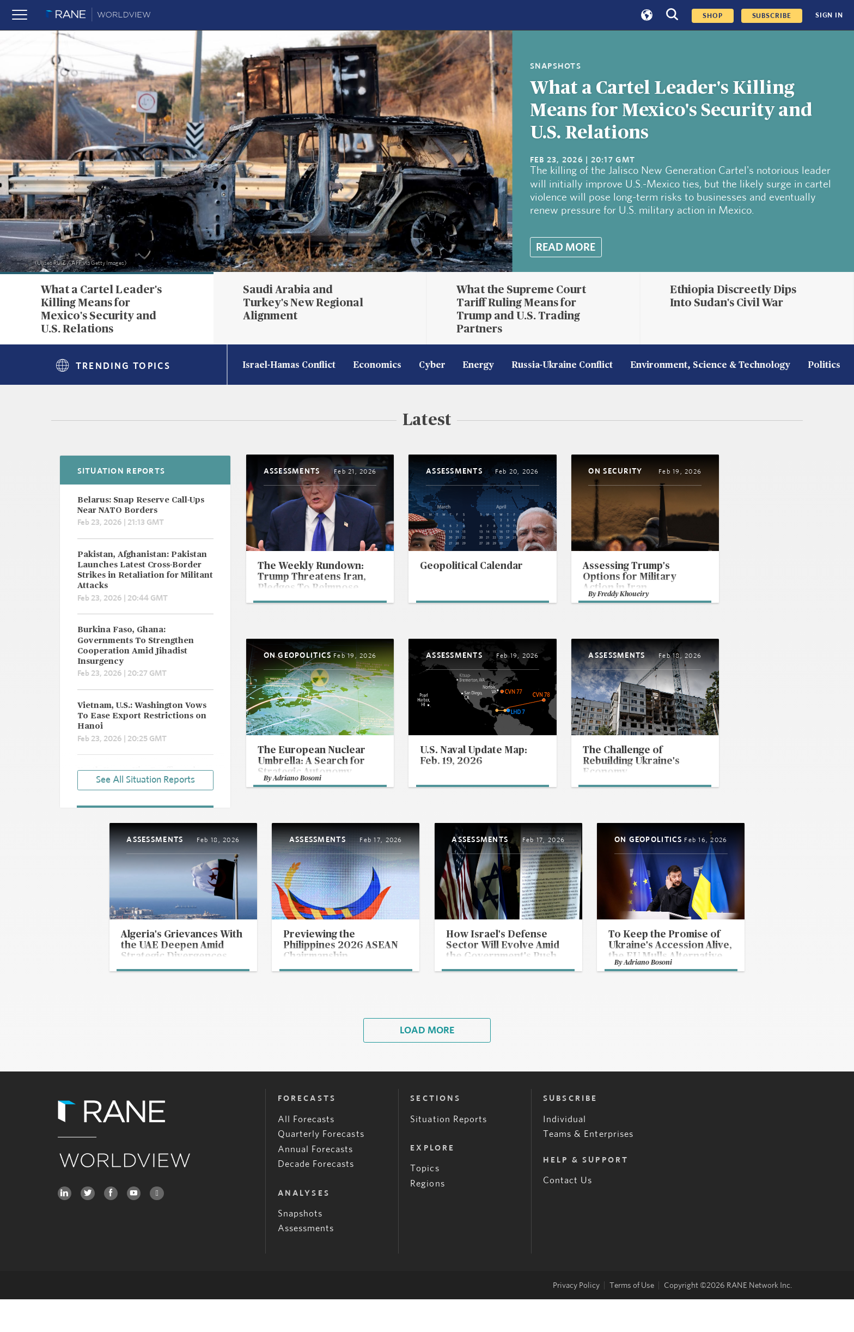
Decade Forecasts (316, 1197)
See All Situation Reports (145, 779)
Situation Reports (448, 1152)
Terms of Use (631, 1318)
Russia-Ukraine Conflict (562, 365)
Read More (565, 247)
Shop (713, 16)
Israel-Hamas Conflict (288, 365)
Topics (424, 1201)
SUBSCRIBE (771, 16)
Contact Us (568, 1213)
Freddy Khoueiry (675, 618)
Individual (565, 1152)
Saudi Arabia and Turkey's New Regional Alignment (303, 303)
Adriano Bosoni (298, 806)
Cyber (432, 365)
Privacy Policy (576, 1318)
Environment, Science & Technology (710, 365)
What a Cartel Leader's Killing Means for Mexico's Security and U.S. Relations (671, 110)
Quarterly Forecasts (321, 1167)
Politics (824, 365)
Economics (377, 365)
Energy (478, 365)
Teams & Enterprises (588, 1167)
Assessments (306, 1261)
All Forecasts (306, 1152)
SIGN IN (829, 15)
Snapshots (300, 1246)
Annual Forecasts (315, 1181)
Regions (427, 1216)
